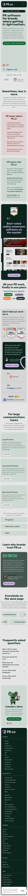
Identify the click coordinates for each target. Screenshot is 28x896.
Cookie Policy (14, 892)
